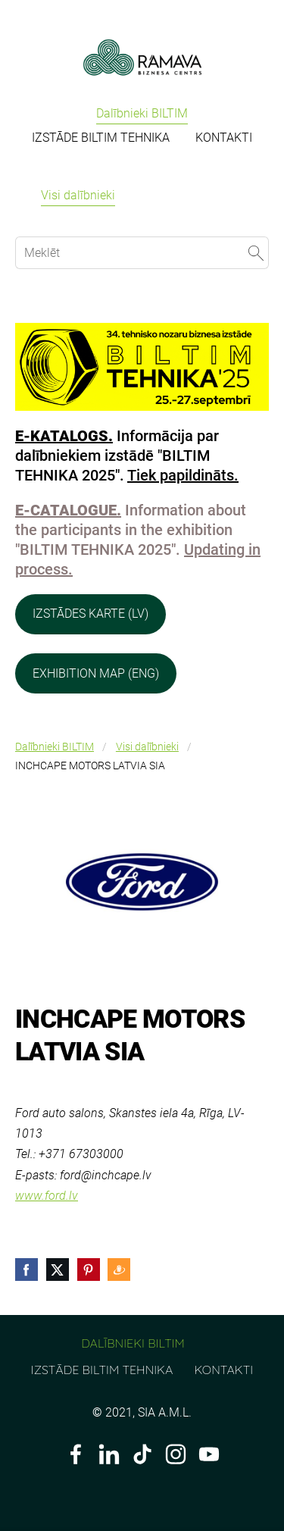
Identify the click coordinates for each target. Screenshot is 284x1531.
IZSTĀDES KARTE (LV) (90, 613)
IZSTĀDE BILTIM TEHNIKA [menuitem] (101, 137)
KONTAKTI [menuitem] (223, 137)
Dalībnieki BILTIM (54, 746)
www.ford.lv (46, 1195)
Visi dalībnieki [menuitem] (78, 195)
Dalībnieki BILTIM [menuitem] (142, 113)
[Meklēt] (142, 252)
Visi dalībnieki (147, 746)
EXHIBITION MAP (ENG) (96, 673)
